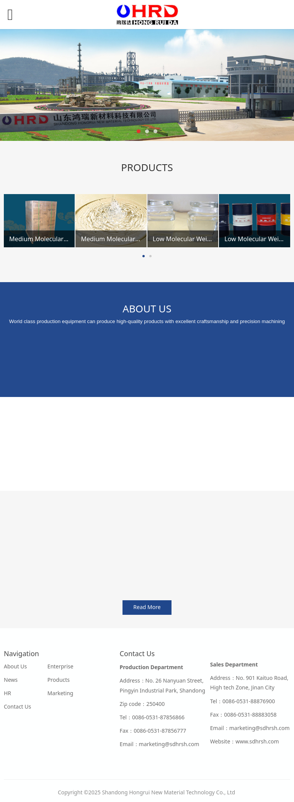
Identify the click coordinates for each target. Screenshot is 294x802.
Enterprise (60, 666)
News (11, 679)
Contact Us (17, 706)
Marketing (60, 693)
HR (7, 693)
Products (58, 679)
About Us (15, 666)
